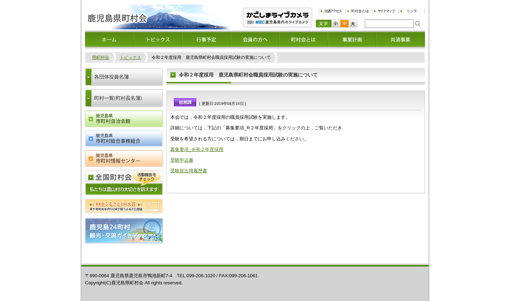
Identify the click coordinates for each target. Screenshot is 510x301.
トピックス (158, 39)
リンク (411, 11)
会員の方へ (255, 39)
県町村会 (100, 57)
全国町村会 (124, 182)
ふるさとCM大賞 (124, 206)
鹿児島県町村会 (158, 17)
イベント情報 (206, 39)
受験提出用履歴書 (188, 170)
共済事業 (400, 39)
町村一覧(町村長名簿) (124, 98)
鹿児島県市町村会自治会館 (124, 119)
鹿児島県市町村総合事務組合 (124, 138)
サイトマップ (385, 11)
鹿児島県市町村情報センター (124, 158)
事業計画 (352, 39)
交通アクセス (332, 11)
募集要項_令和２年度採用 (196, 149)
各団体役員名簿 (124, 77)
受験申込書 (181, 160)
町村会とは (358, 11)
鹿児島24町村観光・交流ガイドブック (124, 230)
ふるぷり (277, 17)
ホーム (109, 39)
